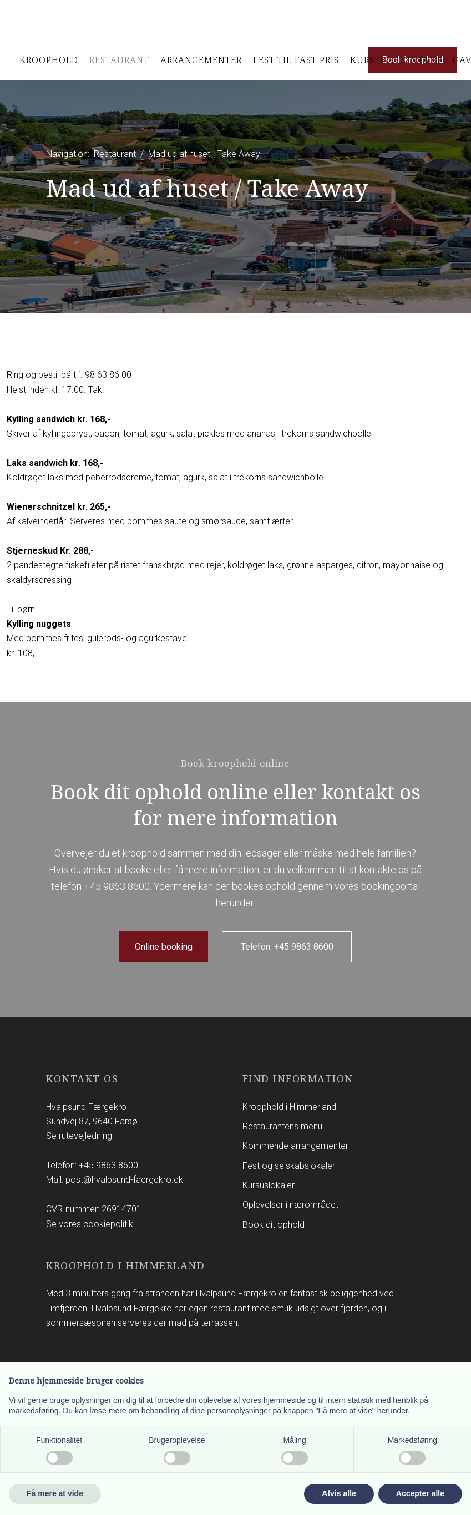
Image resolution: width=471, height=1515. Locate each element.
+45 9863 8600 (117, 886)
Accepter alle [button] (420, 1493)
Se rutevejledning (79, 1136)
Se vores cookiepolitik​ (89, 1224)
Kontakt (419, 60)
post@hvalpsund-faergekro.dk (124, 1179)
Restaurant (119, 60)
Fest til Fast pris (296, 60)
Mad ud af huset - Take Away (204, 154)
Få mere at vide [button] (55, 1493)
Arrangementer (201, 60)
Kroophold (48, 60)
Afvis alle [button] (339, 1493)
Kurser (368, 60)
